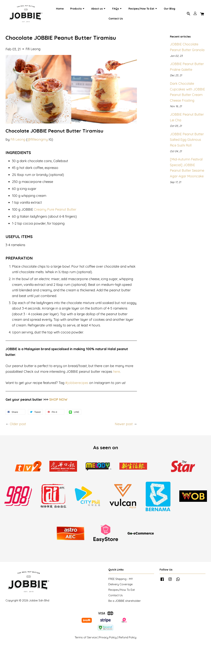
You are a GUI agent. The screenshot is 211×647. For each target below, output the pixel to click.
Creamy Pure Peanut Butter (55, 211)
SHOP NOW (58, 401)
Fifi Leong (18, 141)
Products (77, 9)
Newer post (124, 425)
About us (98, 9)
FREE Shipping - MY (120, 580)
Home (60, 9)
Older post (18, 425)
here (116, 373)
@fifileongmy (37, 141)
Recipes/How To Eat (142, 9)
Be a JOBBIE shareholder (124, 602)
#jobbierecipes (76, 384)
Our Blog (169, 9)
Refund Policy (127, 639)
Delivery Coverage (120, 586)
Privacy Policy (108, 639)
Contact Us (116, 19)
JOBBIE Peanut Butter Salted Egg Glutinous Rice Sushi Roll (187, 141)
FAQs (117, 9)
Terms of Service (86, 639)
